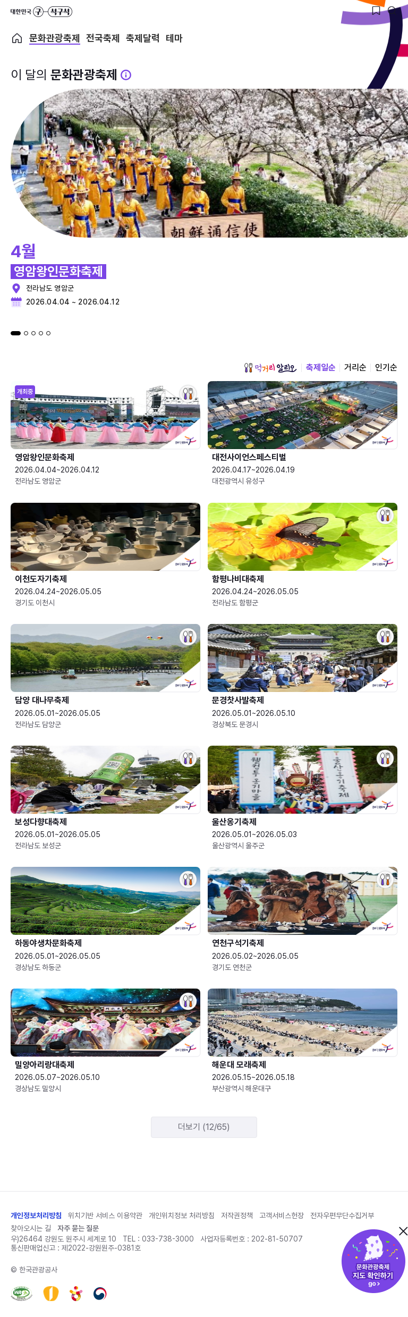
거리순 (355, 367)
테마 (174, 38)
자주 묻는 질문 (78, 1228)
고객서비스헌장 (281, 1215)
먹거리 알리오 (270, 367)
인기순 (386, 367)
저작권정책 (237, 1215)
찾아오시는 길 (31, 1228)
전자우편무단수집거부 (342, 1215)
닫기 (403, 1231)
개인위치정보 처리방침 (182, 1215)
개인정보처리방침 (36, 1215)
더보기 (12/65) (204, 1127)
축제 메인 (17, 38)
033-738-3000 (168, 1239)
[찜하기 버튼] (376, 10)
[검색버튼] (392, 10)
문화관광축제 (54, 38)
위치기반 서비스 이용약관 (105, 1215)
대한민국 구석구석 (41, 11)
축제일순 (321, 367)
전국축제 (103, 38)
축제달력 (143, 38)
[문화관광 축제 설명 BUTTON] (125, 74)
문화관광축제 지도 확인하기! (373, 1261)
